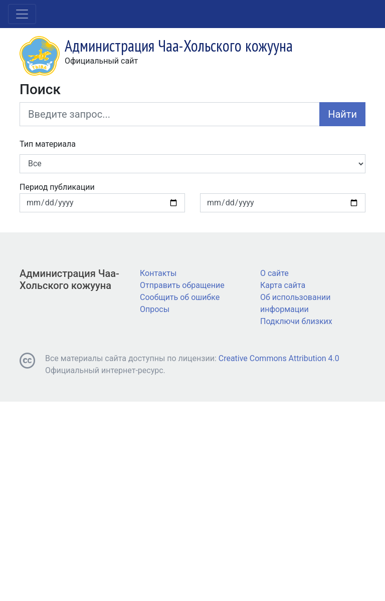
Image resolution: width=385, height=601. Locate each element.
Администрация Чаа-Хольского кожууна (69, 279)
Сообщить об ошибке (180, 297)
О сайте (274, 273)
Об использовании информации (295, 303)
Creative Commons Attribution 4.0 (279, 358)
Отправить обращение (182, 285)
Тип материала (48, 144)
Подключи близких (296, 321)
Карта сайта (282, 285)
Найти (342, 114)
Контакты (158, 273)
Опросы (154, 309)
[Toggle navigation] (22, 14)
